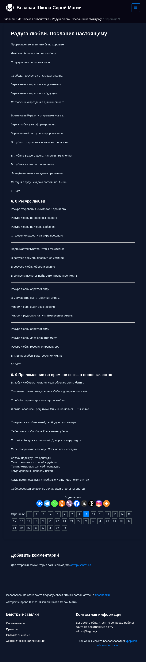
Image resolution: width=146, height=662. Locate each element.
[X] (84, 503)
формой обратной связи (117, 643)
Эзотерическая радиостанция (25, 641)
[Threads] (91, 503)
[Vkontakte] (39, 503)
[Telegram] (47, 503)
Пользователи (15, 624)
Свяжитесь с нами (18, 635)
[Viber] (69, 503)
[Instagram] (99, 503)
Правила (12, 629)
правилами (102, 595)
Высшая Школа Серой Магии (49, 7)
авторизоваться (80, 565)
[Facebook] (76, 503)
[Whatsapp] (54, 503)
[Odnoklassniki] (62, 503)
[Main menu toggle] (136, 7)
